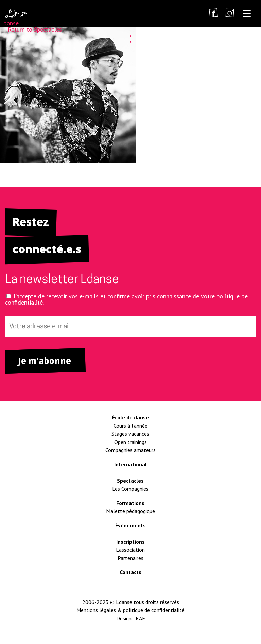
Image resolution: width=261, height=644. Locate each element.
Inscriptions (130, 541)
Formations (130, 503)
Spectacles (130, 480)
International (130, 464)
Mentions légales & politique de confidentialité (130, 610)
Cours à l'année (130, 425)
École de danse (130, 417)
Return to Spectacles (31, 29)
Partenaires (130, 557)
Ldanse (9, 23)
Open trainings (130, 441)
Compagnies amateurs (130, 450)
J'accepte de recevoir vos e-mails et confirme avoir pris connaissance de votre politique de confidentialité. (126, 299)
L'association (130, 549)
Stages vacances (130, 433)
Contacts (130, 572)
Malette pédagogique (130, 511)
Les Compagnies (130, 488)
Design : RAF (130, 618)
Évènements (130, 525)
